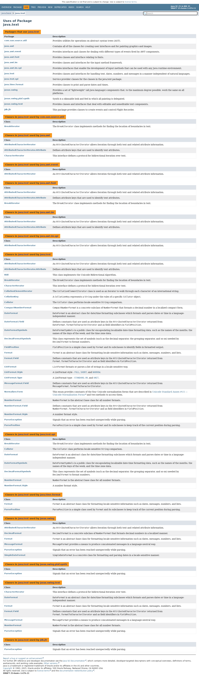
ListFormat (10, 367)
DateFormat (11, 313)
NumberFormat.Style (16, 414)
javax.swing (10, 90)
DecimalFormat (13, 533)
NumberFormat (12, 400)
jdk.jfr (7, 109)
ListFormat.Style (13, 372)
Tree (33, 7)
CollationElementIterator (18, 291)
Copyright (7, 668)
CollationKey (11, 296)
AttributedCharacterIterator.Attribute (25, 150)
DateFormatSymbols (15, 330)
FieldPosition (11, 347)
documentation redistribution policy (76, 671)
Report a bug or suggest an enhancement (22, 658)
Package (17, 7)
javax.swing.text (13, 104)
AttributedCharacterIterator (20, 144)
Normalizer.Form (13, 392)
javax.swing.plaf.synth (16, 98)
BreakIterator (12, 126)
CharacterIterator (14, 155)
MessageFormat (13, 544)
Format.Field (11, 358)
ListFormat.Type (13, 377)
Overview (6, 7)
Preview (42, 7)
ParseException (13, 419)
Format (8, 352)
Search (80, 7)
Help (87, 7)
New (50, 7)
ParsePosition (12, 425)
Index (71, 7)
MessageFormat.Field (16, 383)
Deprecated (60, 7)
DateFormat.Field (14, 321)
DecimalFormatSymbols (17, 338)
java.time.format (13, 84)
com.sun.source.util (15, 40)
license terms (131, 2)
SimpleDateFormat (14, 555)
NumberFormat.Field (16, 406)
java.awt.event (12, 51)
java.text (20, 13)
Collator (8, 302)
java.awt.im (10, 62)
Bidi (6, 275)
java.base (6, 13)
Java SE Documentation (74, 661)
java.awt (9, 46)
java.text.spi (11, 79)
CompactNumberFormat (17, 307)
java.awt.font (11, 57)
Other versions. (51, 663)
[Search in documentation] (170, 13)
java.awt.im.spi (13, 68)
